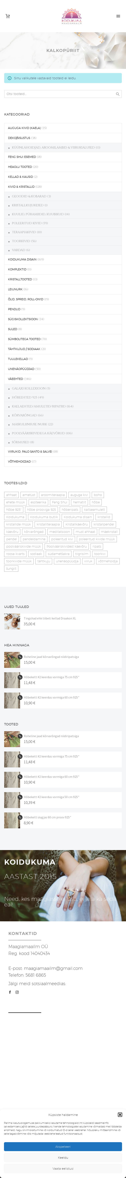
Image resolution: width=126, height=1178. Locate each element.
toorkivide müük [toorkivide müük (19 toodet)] (19, 561)
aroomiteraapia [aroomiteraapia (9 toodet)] (53, 495)
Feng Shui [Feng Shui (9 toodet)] (59, 502)
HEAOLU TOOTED (20, 166)
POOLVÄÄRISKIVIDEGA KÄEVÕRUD (38, 433)
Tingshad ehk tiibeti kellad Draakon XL (50, 618)
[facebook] (10, 992)
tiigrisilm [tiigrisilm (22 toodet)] (81, 554)
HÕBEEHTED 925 (24, 397)
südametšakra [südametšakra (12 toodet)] (58, 554)
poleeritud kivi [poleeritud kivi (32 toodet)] (62, 539)
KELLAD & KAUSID (20, 176)
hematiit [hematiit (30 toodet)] (79, 502)
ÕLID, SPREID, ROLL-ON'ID (25, 299)
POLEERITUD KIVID (27, 223)
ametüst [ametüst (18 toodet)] (28, 495)
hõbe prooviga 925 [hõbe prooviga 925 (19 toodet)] (41, 510)
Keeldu (63, 1157)
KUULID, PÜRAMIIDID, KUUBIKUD (38, 214)
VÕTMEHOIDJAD (19, 461)
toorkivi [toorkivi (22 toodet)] (99, 554)
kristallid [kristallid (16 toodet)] (104, 517)
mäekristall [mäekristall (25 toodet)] (109, 532)
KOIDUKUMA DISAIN (22, 259)
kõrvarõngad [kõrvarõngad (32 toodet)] (34, 532)
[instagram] (17, 992)
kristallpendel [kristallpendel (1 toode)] (104, 524)
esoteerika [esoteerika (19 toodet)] (38, 502)
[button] (120, 1115)
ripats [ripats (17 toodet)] (97, 546)
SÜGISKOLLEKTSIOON (23, 319)
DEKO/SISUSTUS (19, 138)
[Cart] (7, 16)
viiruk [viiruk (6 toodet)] (88, 561)
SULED (12, 329)
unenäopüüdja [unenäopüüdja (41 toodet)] (67, 561)
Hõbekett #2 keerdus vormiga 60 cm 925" (51, 697)
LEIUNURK (15, 289)
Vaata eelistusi (63, 1168)
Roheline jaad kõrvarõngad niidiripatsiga (51, 657)
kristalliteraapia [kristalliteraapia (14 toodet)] (48, 524)
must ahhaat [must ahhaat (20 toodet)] (85, 532)
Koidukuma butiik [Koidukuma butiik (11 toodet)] (44, 517)
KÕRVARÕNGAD (24, 415)
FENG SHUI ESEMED (22, 157)
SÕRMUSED (20, 442)
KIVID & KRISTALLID (21, 186)
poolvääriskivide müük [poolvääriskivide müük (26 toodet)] (23, 546)
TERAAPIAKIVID (24, 232)
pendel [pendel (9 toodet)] (11, 539)
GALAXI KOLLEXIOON (29, 388)
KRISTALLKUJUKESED (28, 205)
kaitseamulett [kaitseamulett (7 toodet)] (94, 510)
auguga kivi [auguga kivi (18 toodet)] (79, 495)
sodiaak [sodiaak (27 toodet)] (36, 554)
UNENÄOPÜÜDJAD (21, 369)
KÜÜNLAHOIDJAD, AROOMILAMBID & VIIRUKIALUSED (53, 147)
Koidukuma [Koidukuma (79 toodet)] (15, 517)
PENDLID (14, 309)
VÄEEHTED (15, 379)
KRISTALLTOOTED (20, 279)
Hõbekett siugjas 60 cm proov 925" (47, 817)
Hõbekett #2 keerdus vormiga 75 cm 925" (51, 677)
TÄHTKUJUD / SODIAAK (24, 349)
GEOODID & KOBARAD (29, 196)
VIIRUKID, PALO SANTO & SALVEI (30, 451)
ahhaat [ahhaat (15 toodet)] (11, 495)
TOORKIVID (21, 241)
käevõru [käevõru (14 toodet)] (12, 532)
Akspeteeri (63, 1146)
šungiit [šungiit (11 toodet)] (11, 568)
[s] (63, 94)
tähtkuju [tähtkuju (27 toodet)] (43, 561)
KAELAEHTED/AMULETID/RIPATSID (39, 406)
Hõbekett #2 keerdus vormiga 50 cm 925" (51, 797)
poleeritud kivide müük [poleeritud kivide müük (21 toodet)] (97, 539)
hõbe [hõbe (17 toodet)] (96, 502)
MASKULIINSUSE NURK (29, 424)
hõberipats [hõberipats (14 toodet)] (70, 510)
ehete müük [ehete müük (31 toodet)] (15, 502)
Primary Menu (118, 16)
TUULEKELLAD (18, 359)
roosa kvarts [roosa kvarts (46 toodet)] (15, 554)
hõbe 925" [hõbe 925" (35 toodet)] (13, 510)
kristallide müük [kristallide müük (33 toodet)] (18, 524)
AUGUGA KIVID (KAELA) (24, 128)
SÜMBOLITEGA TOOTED (24, 339)
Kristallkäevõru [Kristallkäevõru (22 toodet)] (76, 524)
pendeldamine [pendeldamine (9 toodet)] (34, 539)
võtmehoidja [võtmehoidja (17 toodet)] (108, 561)
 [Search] (117, 94)
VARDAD (18, 250)
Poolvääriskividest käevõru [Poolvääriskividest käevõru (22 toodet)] (67, 546)
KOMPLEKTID (17, 269)
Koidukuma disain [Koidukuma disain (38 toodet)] (78, 517)
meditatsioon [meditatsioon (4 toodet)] (59, 532)
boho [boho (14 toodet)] (98, 495)
